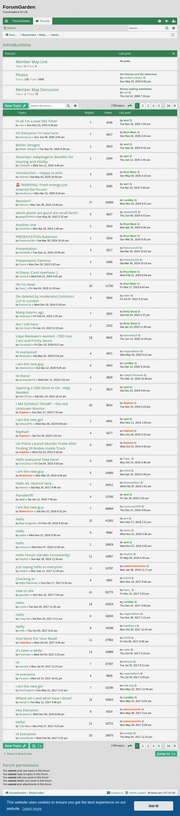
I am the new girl (29, 419)
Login (26, 28)
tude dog (129, 685)
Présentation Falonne (33, 260)
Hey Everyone (27, 710)
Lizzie (22, 606)
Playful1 (23, 559)
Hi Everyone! (26, 734)
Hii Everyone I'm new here (37, 133)
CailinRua (25, 642)
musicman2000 (132, 506)
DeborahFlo (26, 423)
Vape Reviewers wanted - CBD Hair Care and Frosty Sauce (44, 338)
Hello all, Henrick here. (34, 483)
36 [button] (168, 105)
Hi (17, 662)
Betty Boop (130, 311)
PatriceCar (25, 304)
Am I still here (27, 324)
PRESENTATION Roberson (37, 236)
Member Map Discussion (37, 89)
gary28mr (24, 594)
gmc (126, 518)
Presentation (26, 248)
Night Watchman (28, 583)
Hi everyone (25, 674)
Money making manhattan (136, 89)
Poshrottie (25, 654)
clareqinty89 (130, 212)
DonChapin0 (26, 690)
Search (11, 28)
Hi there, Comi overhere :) (37, 272)
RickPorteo (26, 475)
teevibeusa (25, 193)
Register (42, 28)
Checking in (25, 578)
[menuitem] (159, 21)
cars (21, 125)
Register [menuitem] (174, 22)
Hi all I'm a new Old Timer (36, 121)
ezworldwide (26, 738)
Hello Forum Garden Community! (43, 555)
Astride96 (24, 252)
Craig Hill (24, 618)
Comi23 (23, 276)
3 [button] (148, 105)
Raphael (24, 412)
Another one (26, 224)
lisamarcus (25, 137)
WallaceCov (26, 511)
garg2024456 (26, 216)
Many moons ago (30, 312)
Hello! (20, 722)
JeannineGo (26, 367)
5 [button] (159, 105)
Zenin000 (24, 228)
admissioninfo (132, 709)
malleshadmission (135, 566)
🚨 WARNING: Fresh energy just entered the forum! (42, 186)
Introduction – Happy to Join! (39, 172)
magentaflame (132, 351)
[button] (129, 106)
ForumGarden (21, 21)
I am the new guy (30, 364)
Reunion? (23, 200)
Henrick (23, 487)
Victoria (23, 204)
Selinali (23, 177)
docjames (24, 714)
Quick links (7, 22)
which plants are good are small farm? (47, 212)
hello (20, 543)
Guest (22, 264)
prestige (128, 733)
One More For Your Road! (36, 638)
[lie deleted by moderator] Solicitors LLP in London (45, 298)
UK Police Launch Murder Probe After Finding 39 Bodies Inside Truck (46, 445)
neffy (22, 630)
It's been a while (29, 650)
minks (127, 649)
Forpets (23, 678)
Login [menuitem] (167, 22)
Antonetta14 (130, 335)
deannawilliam (132, 482)
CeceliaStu (25, 344)
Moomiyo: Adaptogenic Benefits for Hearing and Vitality (44, 159)
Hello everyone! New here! (37, 459)
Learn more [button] (31, 809)
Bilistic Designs (28, 145)
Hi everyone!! (26, 352)
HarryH (23, 702)
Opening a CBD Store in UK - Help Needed (43, 390)
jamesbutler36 (27, 379)
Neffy (20, 626)
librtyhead (24, 356)
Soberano (24, 316)
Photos (22, 74)
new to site (25, 590)
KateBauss (130, 625)
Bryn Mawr (130, 132)
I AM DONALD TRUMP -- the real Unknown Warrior (42, 405)
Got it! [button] (154, 806)
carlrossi (24, 547)
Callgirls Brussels (133, 375)
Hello (20, 519)
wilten (127, 295)
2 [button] (143, 105)
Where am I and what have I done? (44, 698)
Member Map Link (32, 61)
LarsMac (129, 200)
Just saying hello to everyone (39, 566)
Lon (126, 92)
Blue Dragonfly (27, 523)
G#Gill (127, 470)
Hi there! (23, 375)
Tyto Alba (24, 726)
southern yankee (133, 77)
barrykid (23, 666)
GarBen (23, 571)
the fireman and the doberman (138, 74)
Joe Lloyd (24, 328)
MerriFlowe (25, 396)
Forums (45, 21)
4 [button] (153, 105)
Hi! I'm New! (25, 284)
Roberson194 (27, 240)
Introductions (17, 45)
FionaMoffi (24, 495)
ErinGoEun (25, 463)
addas (22, 535)
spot (126, 120)
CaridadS (24, 165)
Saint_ (22, 288)
